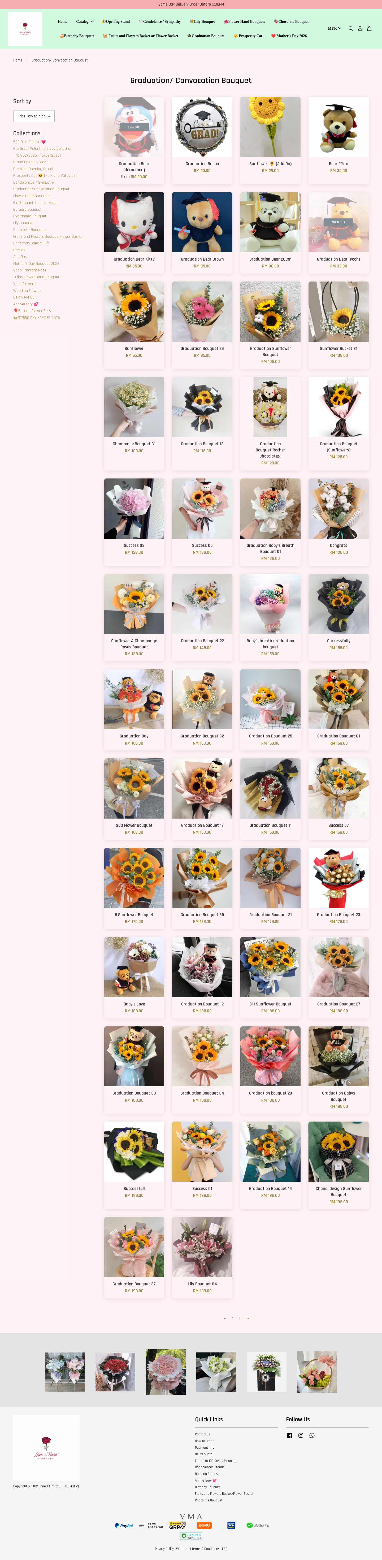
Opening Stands (206, 1474)
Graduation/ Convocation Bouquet (41, 189)
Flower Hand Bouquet (31, 196)
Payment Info (204, 1447)
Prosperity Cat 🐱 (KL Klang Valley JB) (45, 175)
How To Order (204, 1441)
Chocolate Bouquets (30, 229)
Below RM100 (23, 297)
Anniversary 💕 (26, 304)
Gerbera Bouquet (27, 209)
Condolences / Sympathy (34, 182)
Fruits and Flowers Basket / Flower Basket (48, 236)
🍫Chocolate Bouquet (291, 22)
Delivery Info (203, 1454)
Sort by (22, 101)
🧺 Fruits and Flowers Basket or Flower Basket (140, 36)
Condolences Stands (209, 1467)
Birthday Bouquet (207, 1487)
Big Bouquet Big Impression (36, 202)
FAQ (224, 1549)
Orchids (19, 250)
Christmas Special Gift (31, 243)
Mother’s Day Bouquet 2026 (36, 263)
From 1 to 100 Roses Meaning (215, 1461)
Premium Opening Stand (33, 169)
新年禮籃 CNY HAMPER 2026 (36, 317)
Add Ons (20, 256)
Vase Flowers (24, 283)
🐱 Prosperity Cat (247, 36)
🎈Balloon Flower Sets (32, 310)
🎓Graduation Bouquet (205, 36)
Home (62, 22)
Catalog (85, 22)
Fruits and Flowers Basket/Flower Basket (224, 1494)
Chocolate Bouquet (208, 1500)
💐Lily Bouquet (202, 22)
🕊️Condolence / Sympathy (160, 22)
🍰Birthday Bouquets (77, 36)
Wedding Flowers (27, 290)
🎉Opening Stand (115, 22)
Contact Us (202, 1434)
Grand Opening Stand (31, 162)
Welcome (182, 1549)
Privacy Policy (164, 1549)
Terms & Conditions (206, 1549)
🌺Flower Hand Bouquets (244, 22)
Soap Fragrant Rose (29, 270)
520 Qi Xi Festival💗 (29, 141)
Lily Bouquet (23, 223)
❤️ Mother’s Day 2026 (289, 36)
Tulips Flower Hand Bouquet (36, 277)
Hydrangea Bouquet (29, 216)
